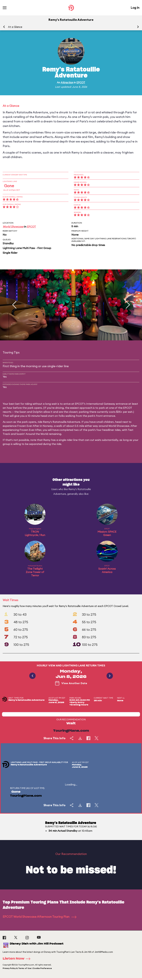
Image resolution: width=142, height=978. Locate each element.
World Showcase (13, 226)
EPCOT (80, 82)
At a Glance (15, 26)
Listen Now (17, 958)
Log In (135, 8)
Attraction (67, 82)
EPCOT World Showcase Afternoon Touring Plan (39, 917)
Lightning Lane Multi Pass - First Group (27, 248)
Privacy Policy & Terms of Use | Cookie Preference (27, 968)
